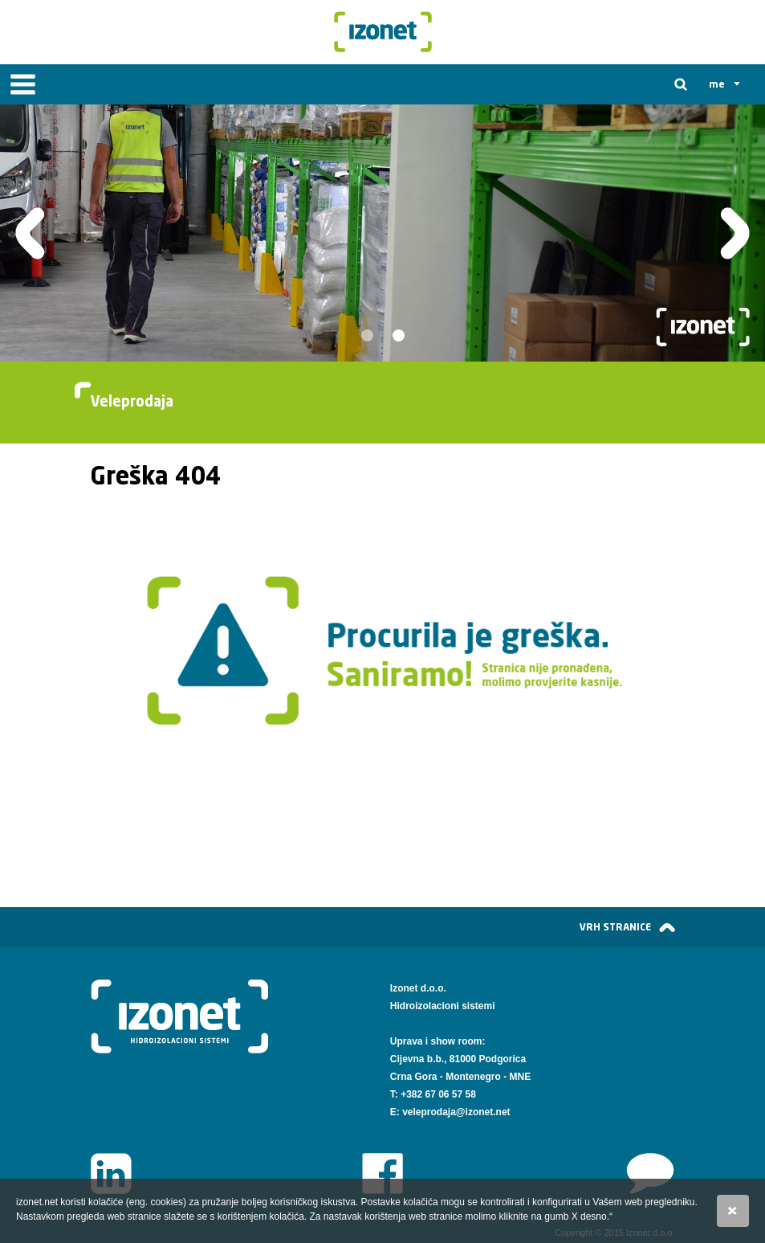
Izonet (383, 31)
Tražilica (681, 84)
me (717, 84)
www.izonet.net (650, 1173)
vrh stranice (615, 927)
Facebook (382, 1173)
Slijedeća (735, 233)
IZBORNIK (22, 84)
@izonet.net (483, 1112)
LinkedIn (111, 1173)
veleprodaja (429, 1112)
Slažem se (733, 1211)
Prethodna (30, 233)
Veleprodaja (132, 402)
